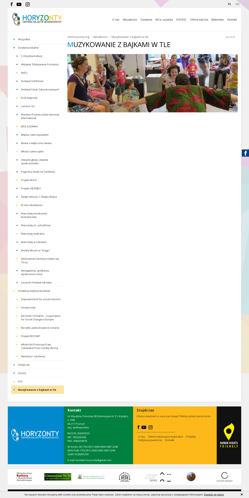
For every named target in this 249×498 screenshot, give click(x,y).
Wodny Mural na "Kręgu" (35, 250)
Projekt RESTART (30, 336)
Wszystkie (24, 39)
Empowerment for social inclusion (41, 299)
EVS (20, 381)
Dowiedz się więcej (214, 495)
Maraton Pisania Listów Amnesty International (40, 116)
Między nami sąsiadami (34, 134)
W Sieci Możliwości (31, 205)
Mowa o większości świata (36, 143)
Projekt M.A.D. (29, 180)
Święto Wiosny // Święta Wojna (39, 196)
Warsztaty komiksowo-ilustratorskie (34, 215)
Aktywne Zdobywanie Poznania (39, 64)
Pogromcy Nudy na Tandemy (38, 171)
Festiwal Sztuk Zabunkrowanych (40, 89)
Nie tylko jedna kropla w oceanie (40, 327)
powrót (230, 37)
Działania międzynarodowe (34, 291)
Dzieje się (23, 364)
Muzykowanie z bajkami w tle (37, 389)
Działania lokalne (28, 47)
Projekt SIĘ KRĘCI (31, 188)
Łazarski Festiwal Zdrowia (36, 282)
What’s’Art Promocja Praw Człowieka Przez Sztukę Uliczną (39, 346)
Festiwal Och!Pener (32, 81)
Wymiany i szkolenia (33, 356)
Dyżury (22, 373)
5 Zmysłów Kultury (31, 56)
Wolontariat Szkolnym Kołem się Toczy (40, 260)
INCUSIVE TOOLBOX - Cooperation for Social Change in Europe (40, 317)
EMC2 (24, 72)
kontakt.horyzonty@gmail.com (93, 460)
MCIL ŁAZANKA (29, 126)
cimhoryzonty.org (78, 37)
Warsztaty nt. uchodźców (35, 225)
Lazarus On (28, 106)
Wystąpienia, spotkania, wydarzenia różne (35, 272)
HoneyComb (28, 307)
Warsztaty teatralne (33, 233)
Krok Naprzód (29, 98)
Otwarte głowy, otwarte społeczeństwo (34, 161)
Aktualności (100, 37)
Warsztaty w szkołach (34, 242)
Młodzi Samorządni (32, 151)
